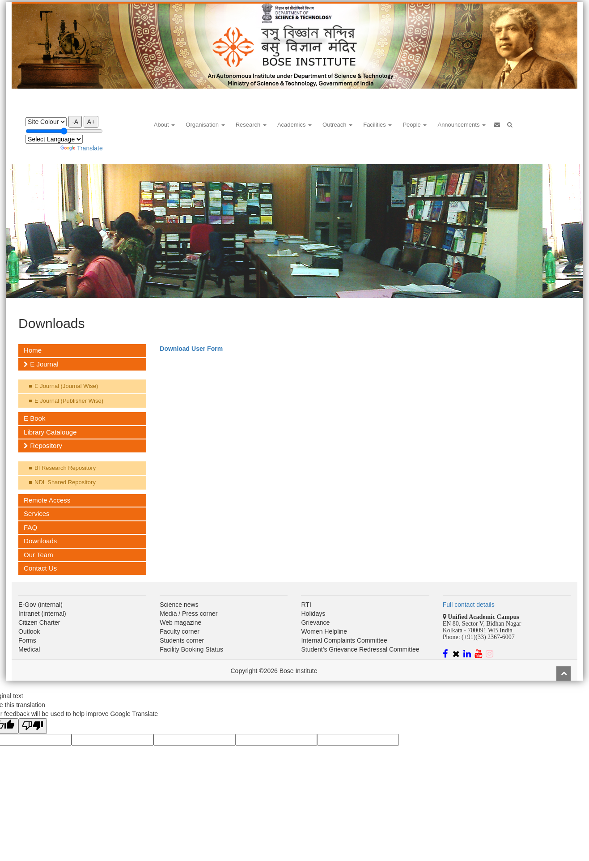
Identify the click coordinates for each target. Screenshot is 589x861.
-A (75, 121)
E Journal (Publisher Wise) (68, 400)
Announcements (461, 124)
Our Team (38, 554)
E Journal (41, 364)
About (164, 124)
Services (37, 513)
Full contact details (469, 604)
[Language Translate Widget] (54, 139)
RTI (306, 604)
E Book (34, 418)
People (415, 124)
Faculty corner (179, 631)
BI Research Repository (65, 468)
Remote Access (47, 500)
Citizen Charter (39, 622)
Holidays (313, 613)
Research (251, 124)
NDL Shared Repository (65, 482)
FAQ (30, 527)
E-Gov (27, 604)
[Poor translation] (32, 726)
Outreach (337, 124)
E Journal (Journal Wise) (66, 386)
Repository (43, 445)
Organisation (205, 124)
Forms (27, 640)
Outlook (29, 631)
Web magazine (180, 622)
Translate (81, 148)
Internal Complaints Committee (344, 640)
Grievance (315, 622)
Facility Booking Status (191, 649)
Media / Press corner (188, 613)
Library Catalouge (50, 432)
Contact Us (40, 568)
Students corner (182, 640)
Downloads (40, 541)
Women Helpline (324, 631)
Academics (294, 124)
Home (33, 350)
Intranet (28, 613)
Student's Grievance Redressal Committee (360, 649)
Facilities (377, 124)
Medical (29, 649)
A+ (91, 121)
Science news (179, 604)
